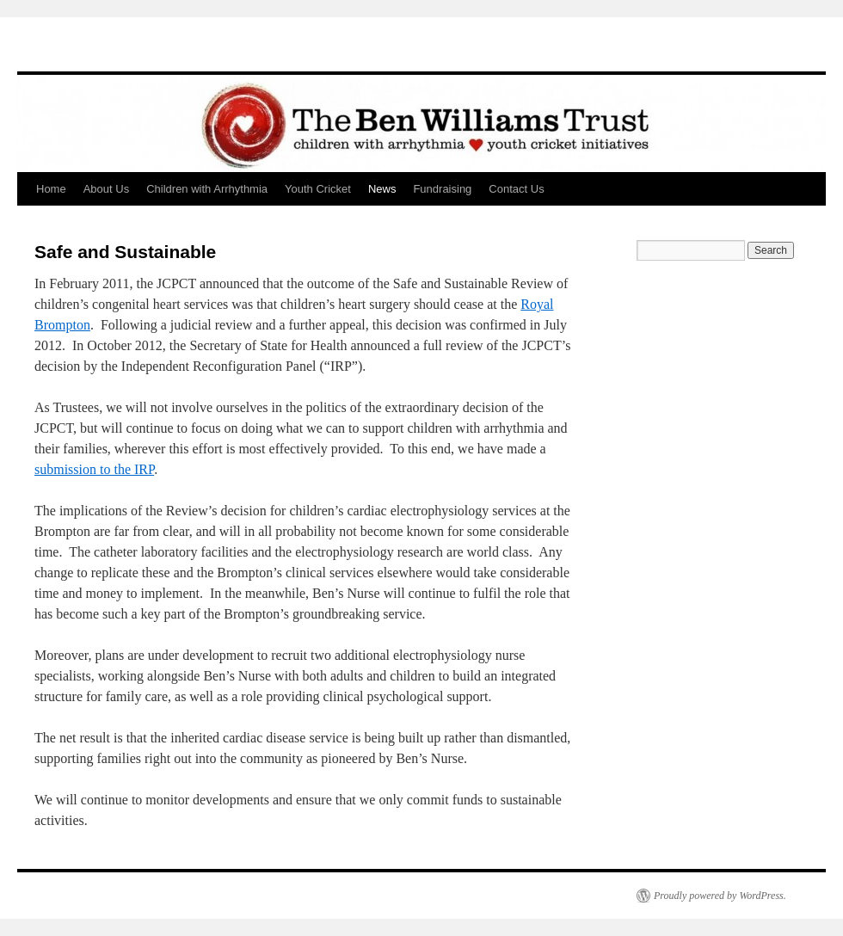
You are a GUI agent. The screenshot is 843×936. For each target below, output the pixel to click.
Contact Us (516, 188)
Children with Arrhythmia (207, 188)
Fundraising (442, 188)
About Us (106, 188)
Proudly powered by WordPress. (720, 896)
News (382, 188)
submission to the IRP (94, 469)
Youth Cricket (318, 188)
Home (51, 188)
